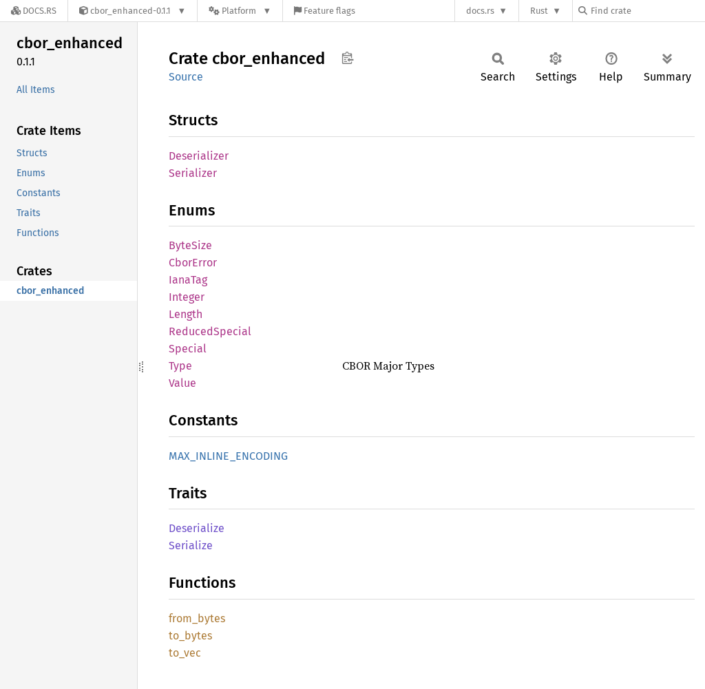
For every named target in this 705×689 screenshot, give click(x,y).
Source (186, 76)
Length (185, 314)
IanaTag (188, 279)
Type (180, 365)
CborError (193, 262)
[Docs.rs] (33, 10)
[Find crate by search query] (647, 10)
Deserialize (196, 528)
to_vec (185, 652)
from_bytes (197, 618)
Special (188, 348)
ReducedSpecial (210, 331)
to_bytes (190, 635)
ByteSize (190, 245)
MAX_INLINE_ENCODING (228, 456)
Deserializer (199, 155)
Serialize (191, 545)
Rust (539, 11)
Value (182, 383)
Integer (186, 297)
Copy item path (347, 58)
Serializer (193, 173)
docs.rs (480, 11)
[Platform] (240, 10)
